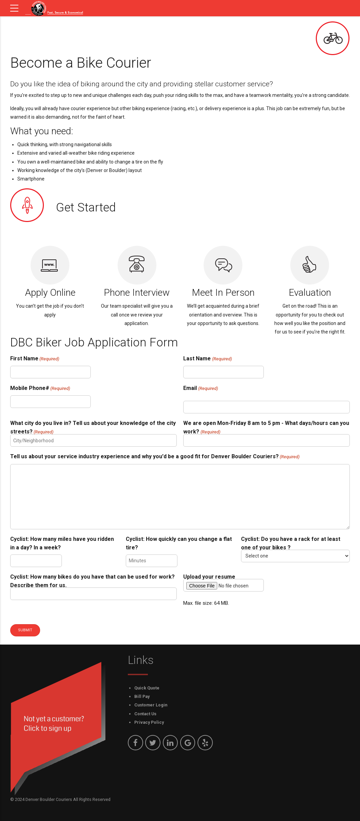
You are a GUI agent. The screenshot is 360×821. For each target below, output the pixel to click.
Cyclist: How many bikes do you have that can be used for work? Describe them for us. (92, 581)
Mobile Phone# (40, 388)
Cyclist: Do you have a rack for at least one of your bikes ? (290, 543)
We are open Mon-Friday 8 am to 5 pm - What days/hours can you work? (266, 428)
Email (200, 388)
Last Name (207, 359)
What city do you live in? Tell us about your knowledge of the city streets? (93, 428)
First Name (34, 359)
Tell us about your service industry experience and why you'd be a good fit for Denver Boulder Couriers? (154, 456)
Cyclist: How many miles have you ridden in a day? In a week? (62, 543)
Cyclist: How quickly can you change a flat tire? (179, 543)
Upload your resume (209, 577)
